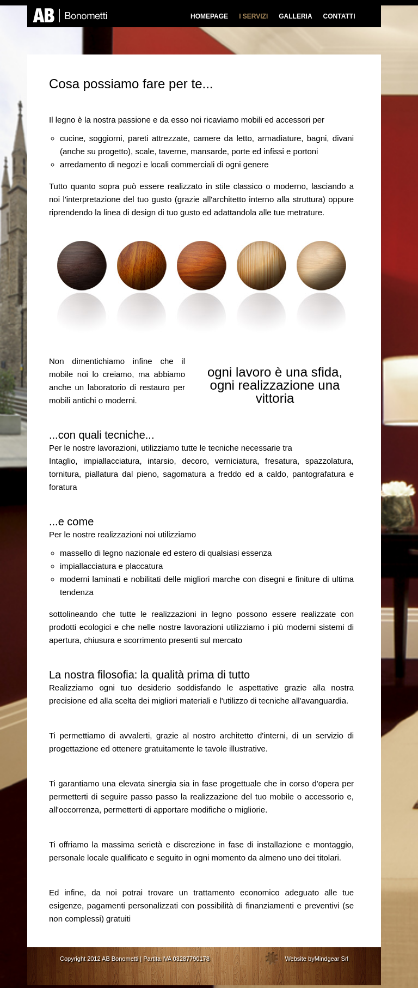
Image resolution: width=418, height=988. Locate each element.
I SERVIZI (253, 16)
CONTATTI (339, 16)
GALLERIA (295, 16)
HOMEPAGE (209, 16)
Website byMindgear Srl (316, 958)
